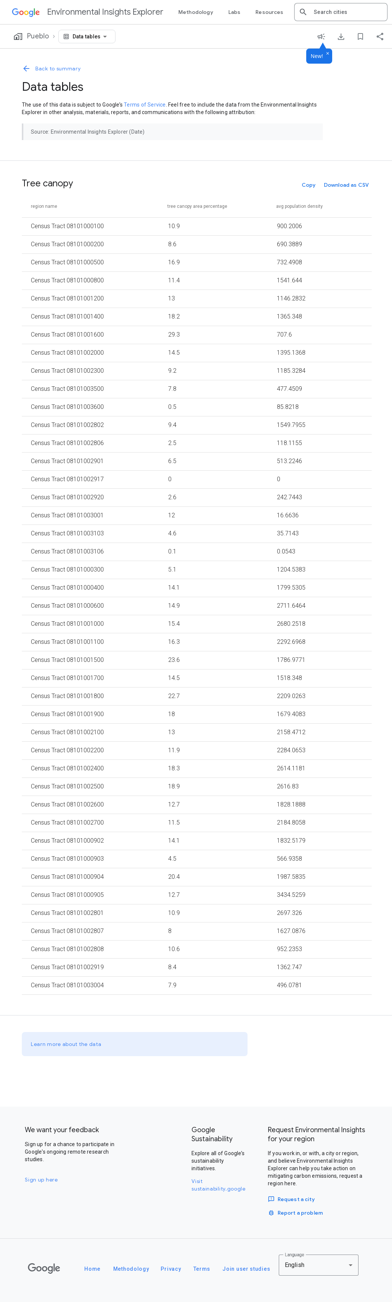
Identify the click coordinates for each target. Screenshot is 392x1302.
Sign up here (41, 1179)
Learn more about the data (66, 1044)
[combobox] (347, 12)
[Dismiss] (327, 53)
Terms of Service (145, 105)
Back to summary (51, 68)
